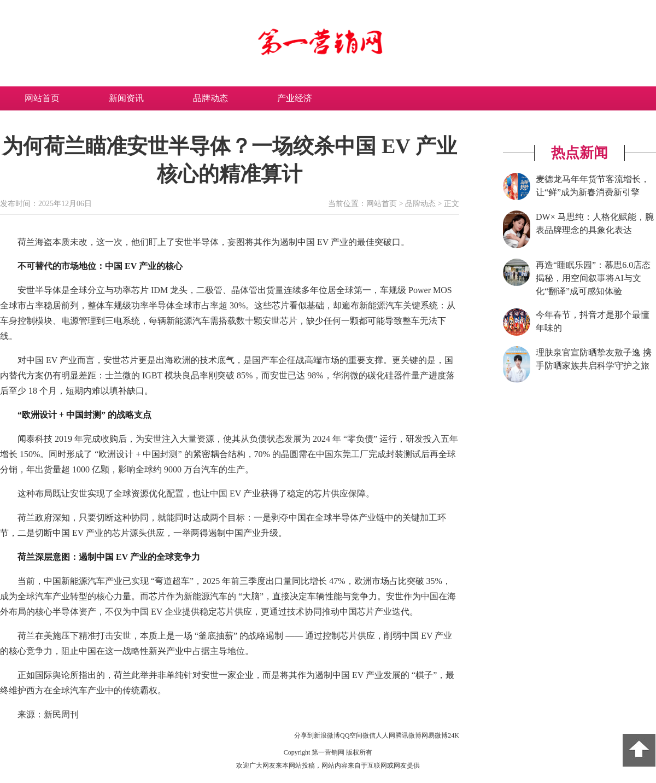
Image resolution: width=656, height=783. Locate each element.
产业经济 (294, 98)
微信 (369, 735)
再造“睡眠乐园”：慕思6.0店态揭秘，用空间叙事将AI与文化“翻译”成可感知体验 (593, 278)
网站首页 (42, 98)
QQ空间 (351, 735)
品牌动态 (210, 98)
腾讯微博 (408, 735)
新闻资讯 (126, 98)
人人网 (385, 735)
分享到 (304, 735)
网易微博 (434, 735)
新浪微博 (327, 735)
